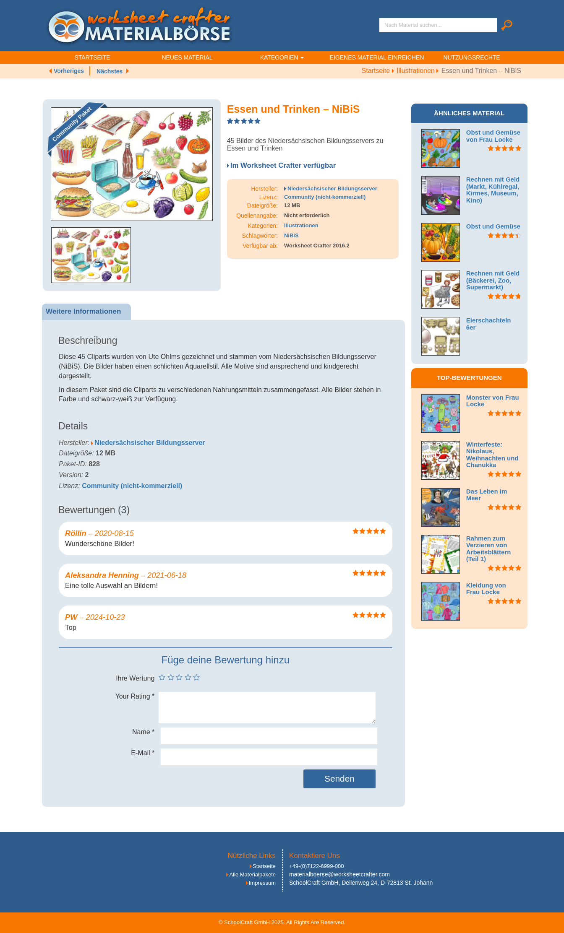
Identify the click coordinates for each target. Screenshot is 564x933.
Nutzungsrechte (471, 57)
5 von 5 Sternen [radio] (196, 677)
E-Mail (142, 752)
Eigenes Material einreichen (377, 57)
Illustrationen (419, 70)
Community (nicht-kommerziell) (325, 197)
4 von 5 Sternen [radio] (188, 677)
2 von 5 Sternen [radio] (170, 677)
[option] (132, 164)
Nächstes (110, 71)
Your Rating (135, 696)
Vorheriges (69, 71)
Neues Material (187, 57)
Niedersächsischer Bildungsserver (332, 188)
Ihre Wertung (135, 678)
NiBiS (291, 235)
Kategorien (282, 57)
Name (143, 731)
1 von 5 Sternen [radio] (162, 677)
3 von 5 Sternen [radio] (179, 677)
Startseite (92, 57)
